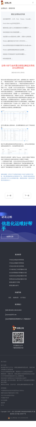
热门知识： (4, 361)
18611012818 (17, 310)
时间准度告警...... (8, 58)
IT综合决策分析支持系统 (16, 266)
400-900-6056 (10, 310)
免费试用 (9, 237)
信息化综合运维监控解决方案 (18, 276)
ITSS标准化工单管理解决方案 (18, 269)
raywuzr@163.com (11, 314)
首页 (9, 297)
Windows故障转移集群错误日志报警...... (14, 50)
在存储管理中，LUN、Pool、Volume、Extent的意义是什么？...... (18, 19)
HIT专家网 (4, 400)
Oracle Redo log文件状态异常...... (12, 23)
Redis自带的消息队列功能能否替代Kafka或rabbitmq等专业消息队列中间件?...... (18, 45)
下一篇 (27, 195)
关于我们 (23, 297)
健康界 (3, 403)
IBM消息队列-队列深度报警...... (12, 32)
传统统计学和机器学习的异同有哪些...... (14, 54)
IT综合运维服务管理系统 (16, 263)
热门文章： (4, 365)
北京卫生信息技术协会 (7, 395)
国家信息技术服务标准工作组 (9, 393)
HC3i (2, 405)
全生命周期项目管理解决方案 (18, 272)
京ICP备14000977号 (20, 414)
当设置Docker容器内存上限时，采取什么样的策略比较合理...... (18, 36)
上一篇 (9, 195)
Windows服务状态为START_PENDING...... (15, 41)
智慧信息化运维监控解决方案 (18, 279)
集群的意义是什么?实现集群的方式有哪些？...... (17, 28)
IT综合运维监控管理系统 (16, 259)
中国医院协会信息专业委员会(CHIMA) (12, 390)
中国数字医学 (5, 398)
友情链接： (4, 388)
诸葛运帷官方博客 (14, 282)
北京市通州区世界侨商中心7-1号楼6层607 (18, 319)
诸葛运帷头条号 (14, 285)
